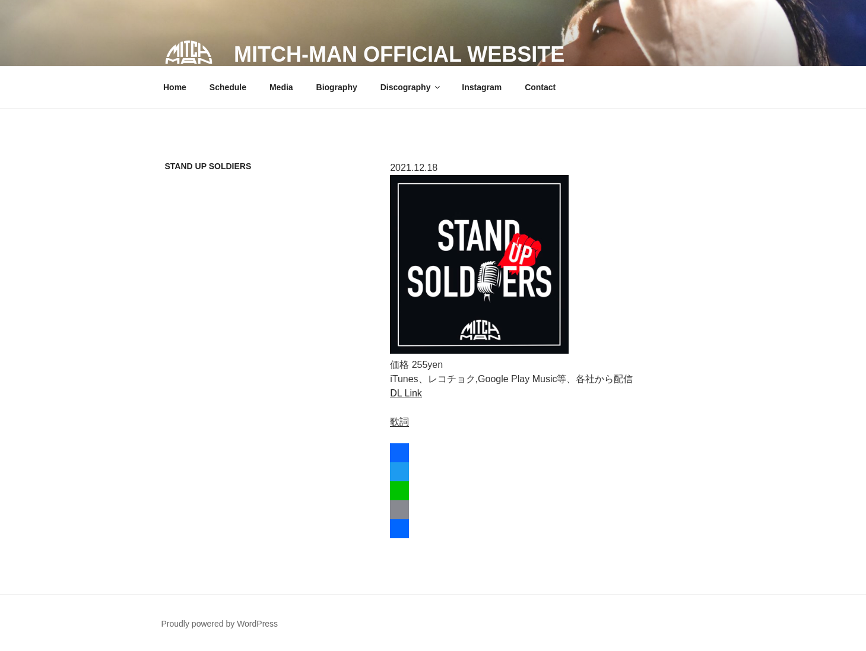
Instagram (482, 87)
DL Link (406, 393)
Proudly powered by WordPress (219, 623)
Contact (540, 87)
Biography (336, 87)
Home (174, 87)
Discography (411, 87)
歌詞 (399, 422)
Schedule (228, 87)
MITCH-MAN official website (399, 54)
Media (281, 87)
